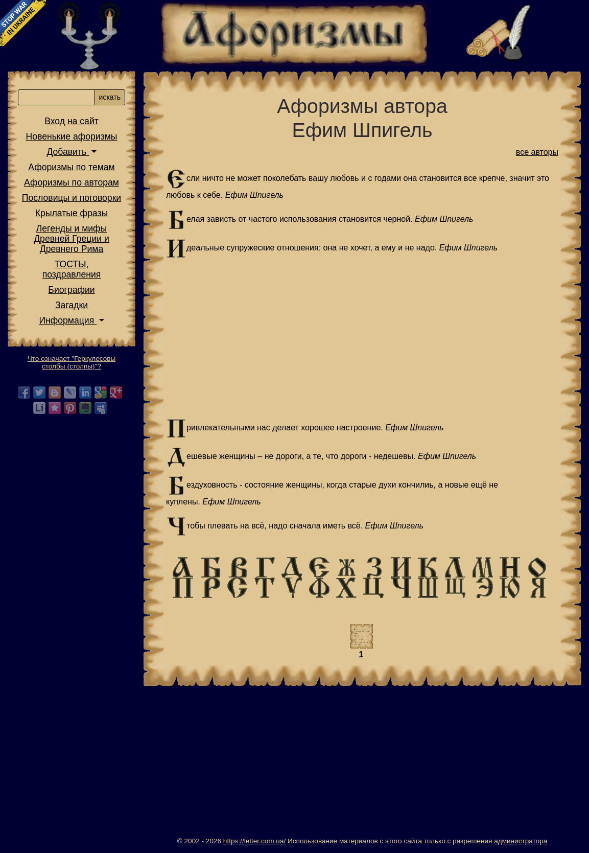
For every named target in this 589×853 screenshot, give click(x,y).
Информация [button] (68, 320)
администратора (520, 841)
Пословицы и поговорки (71, 198)
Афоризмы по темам (71, 167)
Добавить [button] (67, 152)
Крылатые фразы (71, 213)
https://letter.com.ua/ (254, 841)
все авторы (537, 152)
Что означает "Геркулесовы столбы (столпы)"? (72, 362)
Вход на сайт (71, 121)
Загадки (71, 305)
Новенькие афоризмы (71, 136)
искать (110, 97)
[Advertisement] (362, 338)
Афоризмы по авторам (71, 182)
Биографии (71, 290)
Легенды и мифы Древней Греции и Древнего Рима (71, 238)
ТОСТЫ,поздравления (71, 269)
